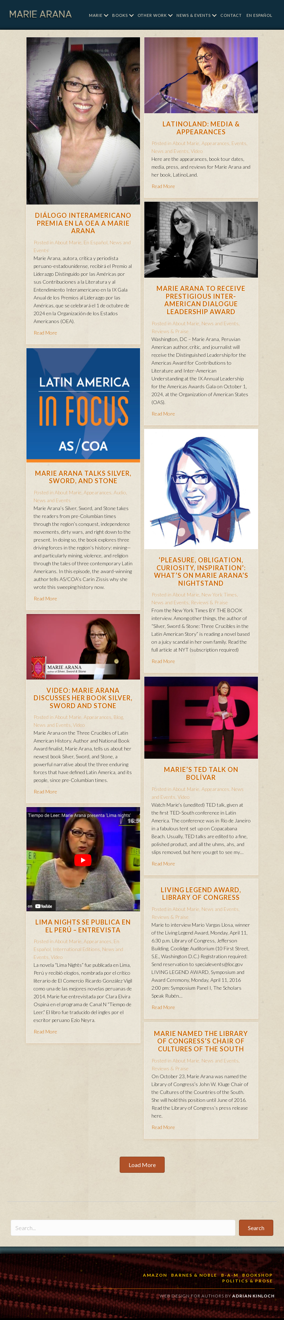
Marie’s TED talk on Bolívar (201, 773)
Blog (118, 717)
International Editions (76, 949)
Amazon (155, 1275)
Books (120, 15)
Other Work (152, 15)
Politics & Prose (247, 1280)
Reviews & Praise (170, 331)
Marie (96, 15)
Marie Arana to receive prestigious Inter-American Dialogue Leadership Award (200, 300)
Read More (45, 333)
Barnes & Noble (194, 1275)
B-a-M (229, 1275)
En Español (259, 15)
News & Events (193, 15)
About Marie (68, 242)
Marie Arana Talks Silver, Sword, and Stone (83, 477)
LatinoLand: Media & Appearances (201, 128)
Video (197, 151)
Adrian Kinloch (253, 1296)
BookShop (257, 1275)
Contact (231, 15)
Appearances (215, 143)
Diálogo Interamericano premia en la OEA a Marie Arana (83, 223)
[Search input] (123, 1228)
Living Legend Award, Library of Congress (201, 894)
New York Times (219, 594)
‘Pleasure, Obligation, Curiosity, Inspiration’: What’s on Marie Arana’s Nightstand (201, 571)
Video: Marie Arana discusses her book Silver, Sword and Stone (83, 698)
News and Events (170, 151)
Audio (120, 492)
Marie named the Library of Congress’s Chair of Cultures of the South (201, 1041)
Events (238, 143)
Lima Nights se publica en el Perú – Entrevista (83, 926)
